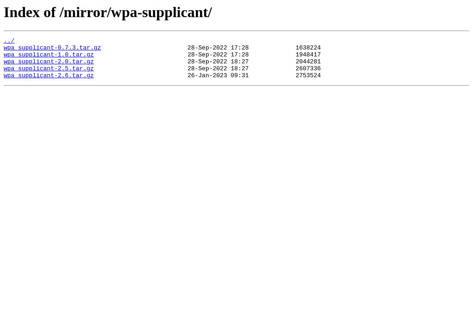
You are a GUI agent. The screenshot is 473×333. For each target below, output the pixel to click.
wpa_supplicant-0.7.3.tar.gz (52, 50)
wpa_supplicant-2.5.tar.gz (49, 75)
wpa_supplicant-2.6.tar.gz (49, 83)
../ (9, 41)
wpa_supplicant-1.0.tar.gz (49, 58)
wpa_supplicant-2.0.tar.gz (49, 66)
